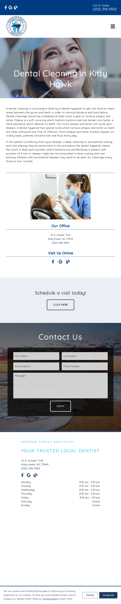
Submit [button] (60, 406)
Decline (90, 595)
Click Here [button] (60, 304)
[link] (6, 7)
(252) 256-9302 (104, 9)
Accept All (108, 595)
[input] (36, 356)
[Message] (60, 385)
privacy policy (50, 599)
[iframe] (60, 544)
